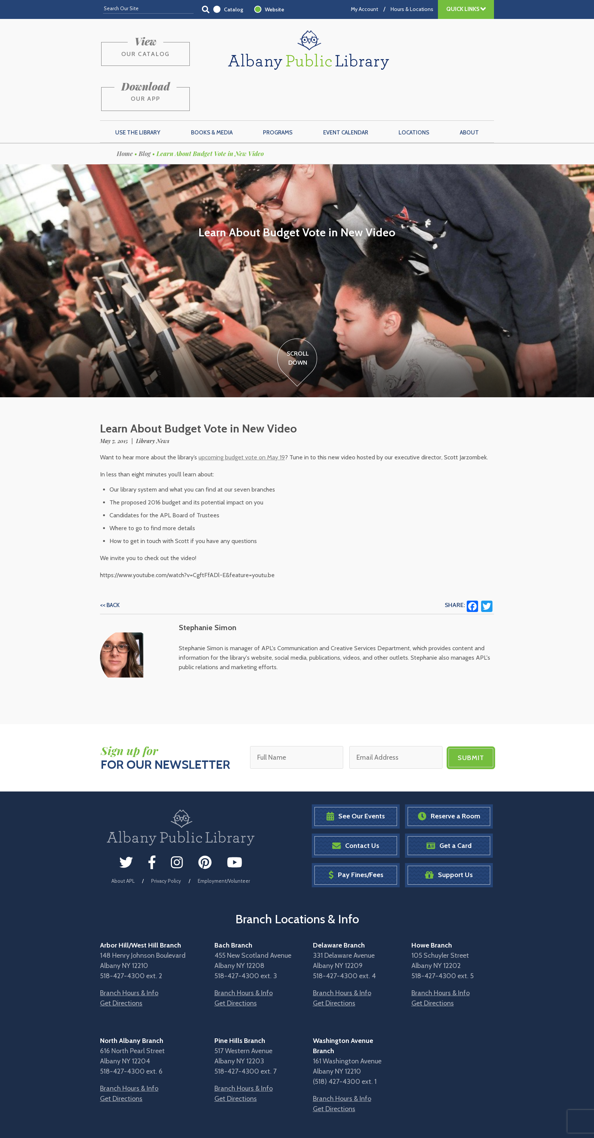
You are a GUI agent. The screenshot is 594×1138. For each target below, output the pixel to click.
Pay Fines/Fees (355, 837)
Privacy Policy (166, 843)
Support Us (449, 837)
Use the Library (137, 95)
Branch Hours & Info (129, 955)
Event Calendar (345, 95)
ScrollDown (297, 320)
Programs (277, 95)
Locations (414, 95)
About (469, 95)
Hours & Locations (412, 9)
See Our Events (356, 778)
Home (125, 116)
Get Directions (121, 965)
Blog (145, 116)
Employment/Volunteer (224, 843)
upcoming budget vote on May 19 (242, 419)
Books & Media (212, 95)
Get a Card (449, 807)
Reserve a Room (449, 778)
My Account (364, 9)
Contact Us (355, 807)
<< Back (110, 567)
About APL (122, 843)
